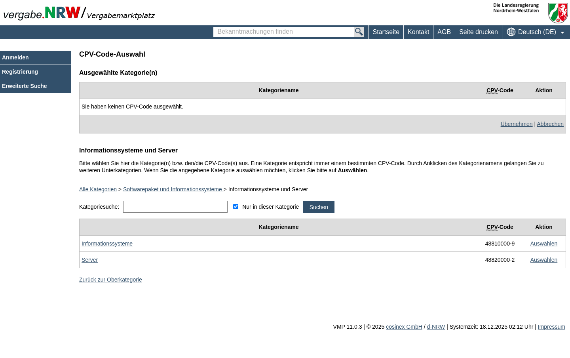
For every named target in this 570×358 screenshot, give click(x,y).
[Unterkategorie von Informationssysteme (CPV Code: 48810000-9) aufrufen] (107, 243)
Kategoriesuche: (99, 207)
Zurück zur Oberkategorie (110, 279)
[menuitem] (418, 32)
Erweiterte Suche (24, 86)
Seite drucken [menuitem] (478, 32)
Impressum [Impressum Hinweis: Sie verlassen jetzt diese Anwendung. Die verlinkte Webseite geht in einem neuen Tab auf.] (551, 327)
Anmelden (15, 57)
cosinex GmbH (404, 327)
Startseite (385, 32)
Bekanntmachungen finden (217, 28)
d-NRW (436, 327)
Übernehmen (517, 124)
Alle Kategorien (98, 189)
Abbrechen (550, 124)
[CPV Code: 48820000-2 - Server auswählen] (544, 259)
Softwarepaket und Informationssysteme (173, 189)
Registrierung (20, 72)
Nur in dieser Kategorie (270, 207)
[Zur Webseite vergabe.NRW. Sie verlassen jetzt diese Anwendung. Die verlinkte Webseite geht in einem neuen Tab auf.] (81, 13)
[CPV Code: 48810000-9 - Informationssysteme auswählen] (544, 243)
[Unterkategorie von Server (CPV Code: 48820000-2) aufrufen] (90, 259)
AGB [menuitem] (444, 32)
